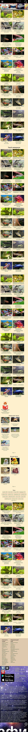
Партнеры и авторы (19, 669)
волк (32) (10, 492)
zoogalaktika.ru (15, 711)
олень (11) (20, 498)
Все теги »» (14, 500)
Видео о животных (13, 657)
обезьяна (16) (12, 496)
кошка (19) (5, 496)
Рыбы (12, 652)
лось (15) (18, 496)
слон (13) (23, 496)
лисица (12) (14, 498)
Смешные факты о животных (4, 656)
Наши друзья (4, 659)
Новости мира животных (5, 643)
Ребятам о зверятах (4, 664)
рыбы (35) (5, 492)
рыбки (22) (10, 494)
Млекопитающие (14, 642)
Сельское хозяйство (19, 671)
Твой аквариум (5, 662)
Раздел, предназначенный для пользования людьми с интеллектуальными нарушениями (20, 680)
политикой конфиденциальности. (12, 722)
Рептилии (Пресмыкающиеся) (15, 649)
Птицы (12, 643)
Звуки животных (13, 662)
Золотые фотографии (13, 655)
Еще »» (14, 452)
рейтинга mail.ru (14, 696)
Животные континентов (13, 660)
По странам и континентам (5, 661)
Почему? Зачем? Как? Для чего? (4, 653)
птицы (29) (16, 492)
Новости (17, 670)
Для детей (13, 646)
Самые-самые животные (5, 645)
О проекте (17, 667)
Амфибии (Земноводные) (14, 651)
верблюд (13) (8, 498)
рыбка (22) (23, 494)
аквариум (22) (17, 494)
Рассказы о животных (13, 645)
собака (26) (4, 494)
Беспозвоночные (14, 653)
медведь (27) (22, 492)
